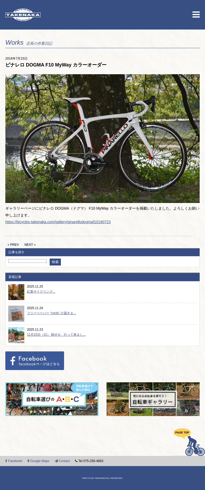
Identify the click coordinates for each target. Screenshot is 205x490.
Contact (62, 461)
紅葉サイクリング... (41, 291)
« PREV (13, 245)
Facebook (13, 461)
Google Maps (38, 461)
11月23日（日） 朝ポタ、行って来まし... (56, 335)
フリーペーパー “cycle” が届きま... (51, 313)
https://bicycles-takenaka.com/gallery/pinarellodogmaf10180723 (58, 222)
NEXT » (30, 245)
